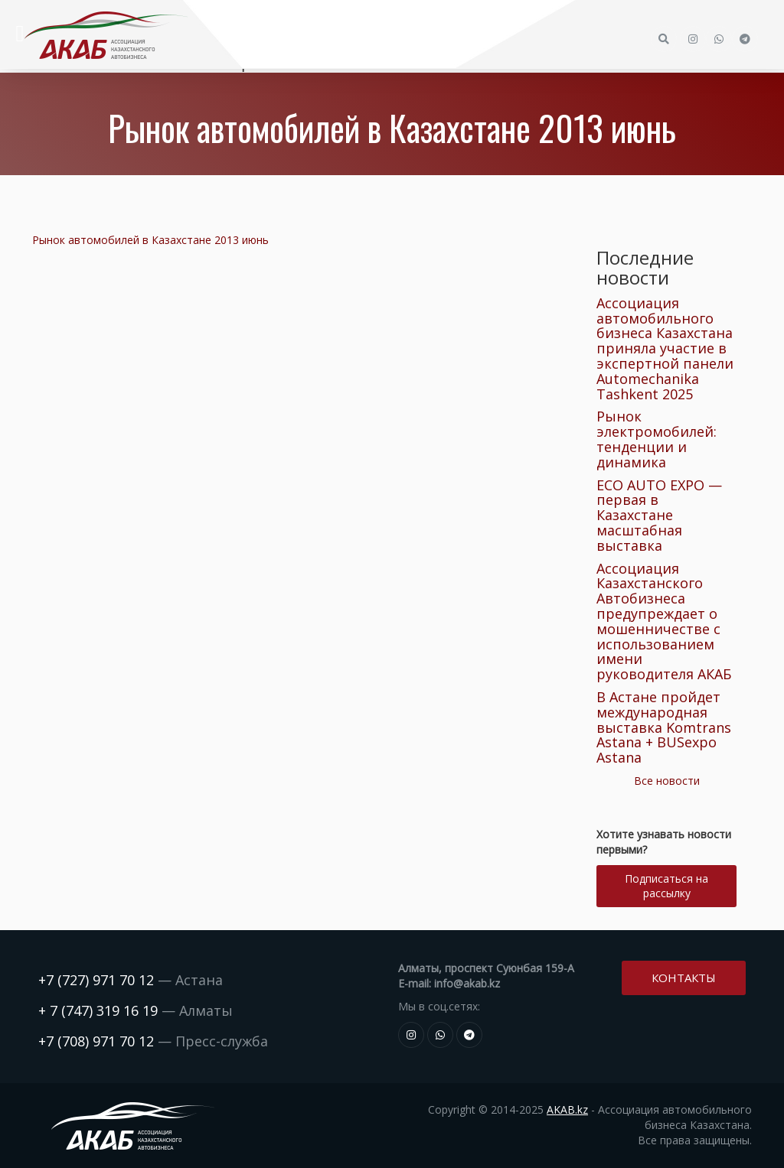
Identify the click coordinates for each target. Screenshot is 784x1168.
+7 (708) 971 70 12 (96, 1041)
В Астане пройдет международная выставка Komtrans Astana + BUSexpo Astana (663, 727)
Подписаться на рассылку (666, 885)
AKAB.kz (567, 1109)
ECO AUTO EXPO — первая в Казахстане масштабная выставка (659, 515)
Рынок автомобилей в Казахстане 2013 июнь (150, 240)
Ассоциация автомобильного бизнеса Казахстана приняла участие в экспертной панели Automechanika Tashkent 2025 (664, 348)
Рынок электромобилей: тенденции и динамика (656, 438)
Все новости (667, 780)
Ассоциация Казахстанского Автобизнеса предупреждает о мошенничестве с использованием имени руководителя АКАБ (663, 621)
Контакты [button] (684, 977)
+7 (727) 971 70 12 (96, 980)
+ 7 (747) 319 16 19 (98, 1010)
